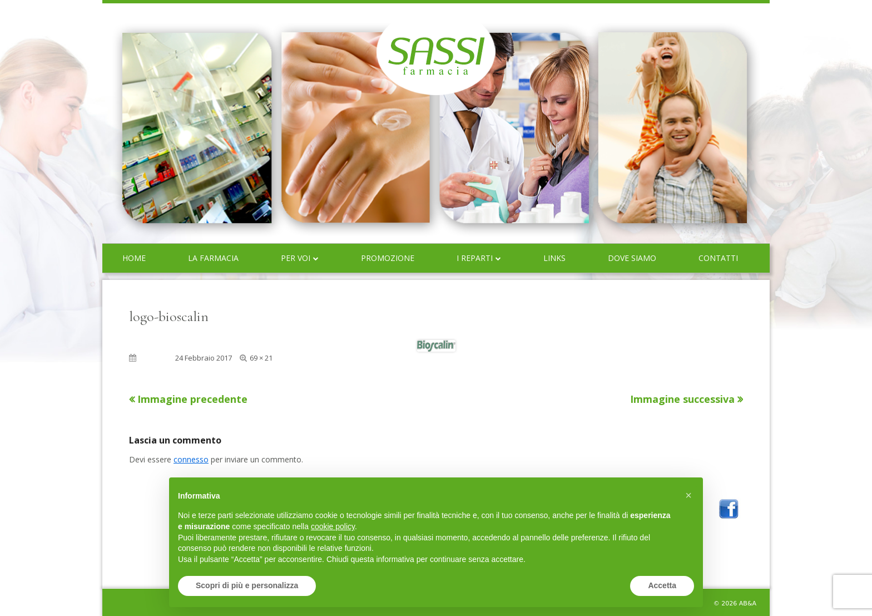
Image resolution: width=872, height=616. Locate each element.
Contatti (718, 258)
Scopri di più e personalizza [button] (247, 585)
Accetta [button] (662, 585)
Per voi (295, 258)
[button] (688, 495)
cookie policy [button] (333, 526)
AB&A (747, 603)
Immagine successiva (682, 399)
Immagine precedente (192, 399)
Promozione (387, 258)
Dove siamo (632, 258)
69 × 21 (261, 358)
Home (134, 258)
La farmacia (213, 258)
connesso (191, 459)
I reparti (475, 258)
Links (554, 258)
